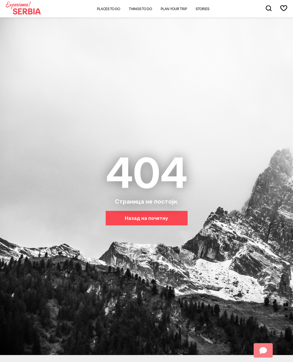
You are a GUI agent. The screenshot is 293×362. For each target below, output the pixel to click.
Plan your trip (174, 9)
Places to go (108, 9)
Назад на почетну (146, 218)
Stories (202, 9)
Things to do (140, 9)
